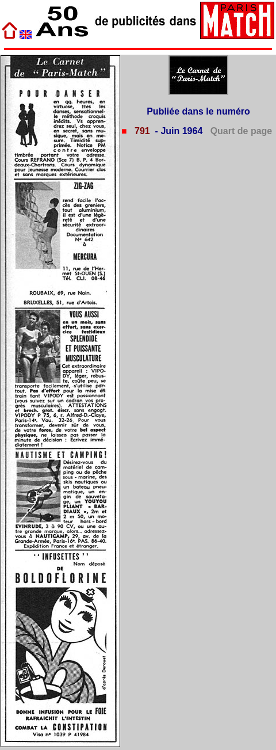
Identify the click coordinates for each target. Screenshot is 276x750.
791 (141, 131)
